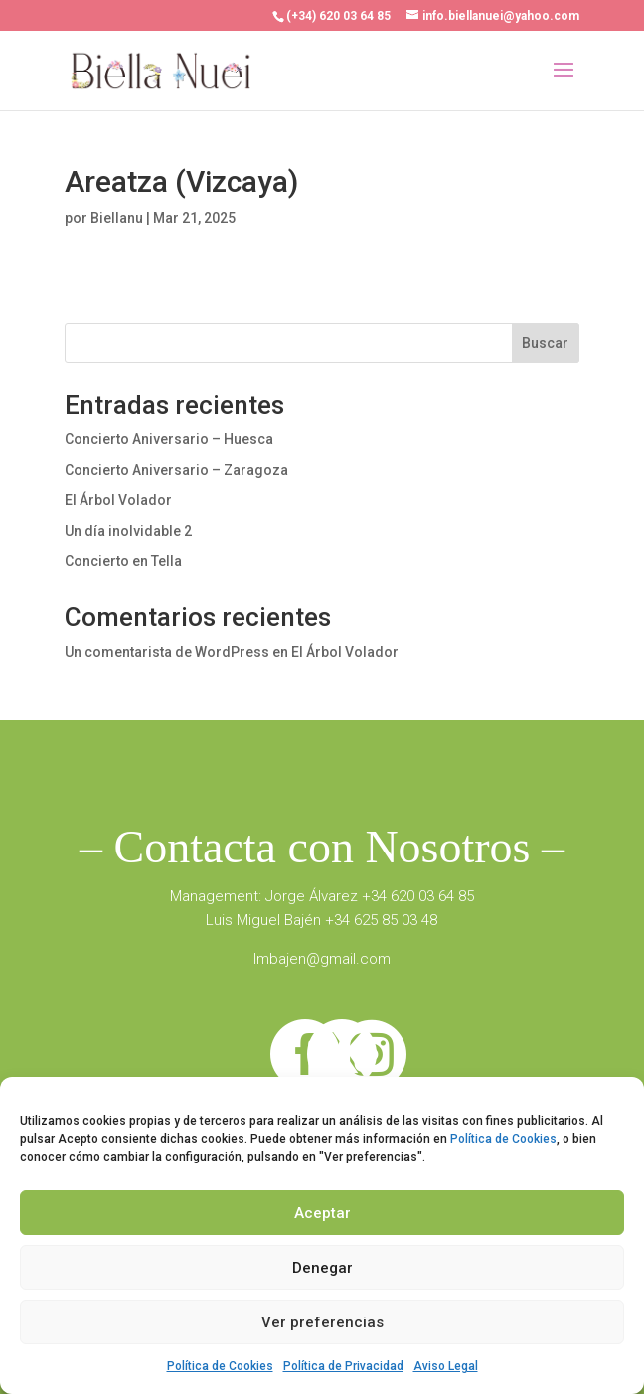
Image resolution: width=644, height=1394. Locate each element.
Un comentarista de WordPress (167, 652)
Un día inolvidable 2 (128, 531)
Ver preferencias (322, 1322)
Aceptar (322, 1213)
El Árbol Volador (118, 500)
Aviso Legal (445, 1366)
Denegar (322, 1268)
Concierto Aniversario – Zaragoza (176, 470)
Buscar (545, 343)
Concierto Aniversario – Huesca (169, 439)
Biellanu (116, 218)
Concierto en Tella (123, 561)
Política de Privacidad (343, 1366)
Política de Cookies (503, 1139)
